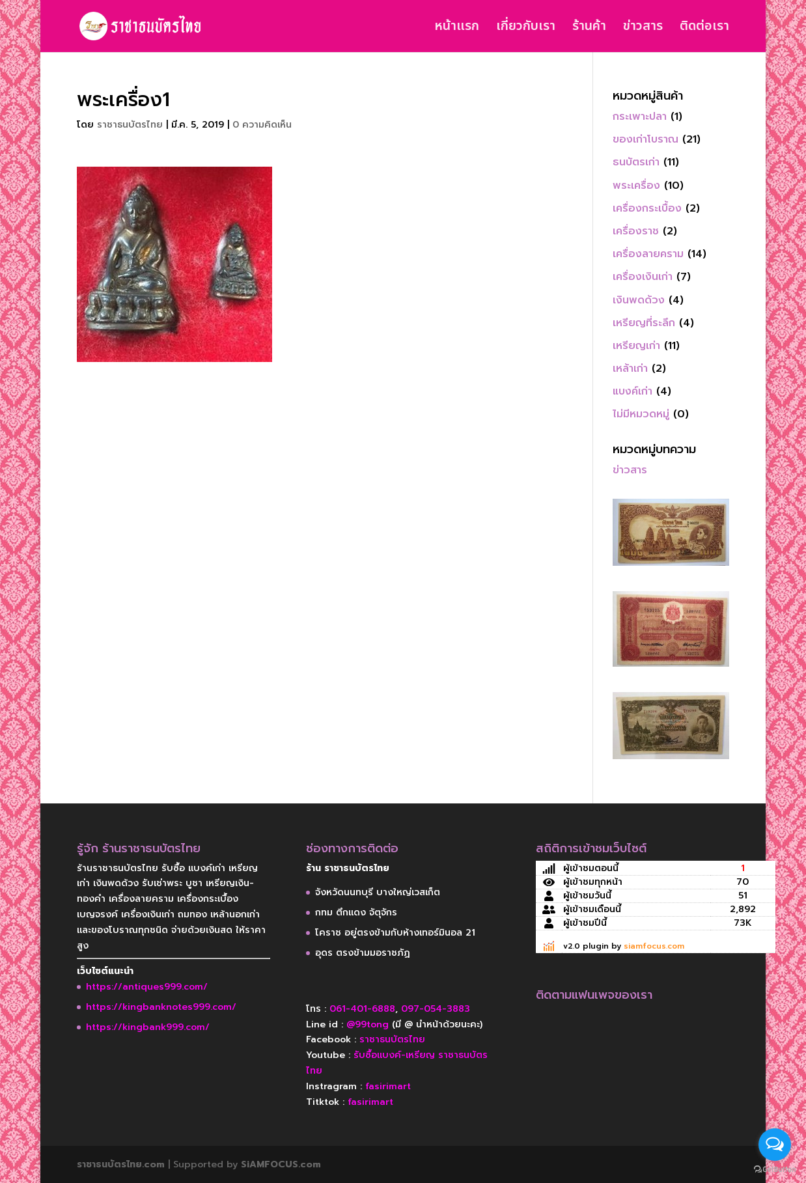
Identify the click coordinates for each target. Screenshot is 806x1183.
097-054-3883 (435, 1009)
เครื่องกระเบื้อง (647, 208)
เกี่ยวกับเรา (525, 28)
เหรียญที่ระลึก (644, 323)
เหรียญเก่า (636, 346)
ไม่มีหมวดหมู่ (641, 414)
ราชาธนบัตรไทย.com (121, 1164)
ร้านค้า (589, 28)
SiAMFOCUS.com (281, 1164)
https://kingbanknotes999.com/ (161, 1007)
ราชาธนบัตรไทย (130, 125)
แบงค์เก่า (632, 391)
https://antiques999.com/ (147, 987)
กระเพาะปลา (640, 116)
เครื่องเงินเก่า (643, 277)
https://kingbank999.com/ (148, 1027)
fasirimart (388, 1086)
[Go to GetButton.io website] (775, 1169)
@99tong (367, 1024)
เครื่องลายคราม (648, 254)
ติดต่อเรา (704, 28)
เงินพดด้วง (639, 300)
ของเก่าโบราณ (645, 139)
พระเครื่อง (636, 185)
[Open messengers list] (774, 1144)
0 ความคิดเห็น (262, 125)
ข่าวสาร (643, 28)
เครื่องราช (636, 231)
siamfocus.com (654, 946)
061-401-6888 (362, 1009)
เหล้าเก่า (630, 368)
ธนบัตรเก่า (636, 162)
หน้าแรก (456, 28)
